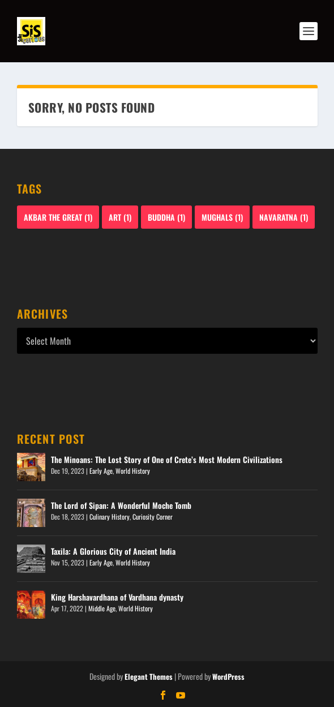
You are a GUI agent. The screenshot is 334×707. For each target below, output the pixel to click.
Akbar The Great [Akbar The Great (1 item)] (58, 217)
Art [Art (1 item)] (120, 217)
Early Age (101, 470)
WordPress (228, 676)
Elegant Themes (149, 676)
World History (132, 470)
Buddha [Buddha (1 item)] (166, 217)
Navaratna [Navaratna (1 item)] (283, 217)
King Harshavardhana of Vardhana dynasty (117, 597)
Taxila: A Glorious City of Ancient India (113, 551)
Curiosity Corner (152, 516)
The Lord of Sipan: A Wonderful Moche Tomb (121, 505)
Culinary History (109, 516)
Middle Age (101, 608)
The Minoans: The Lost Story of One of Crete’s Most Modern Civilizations (166, 459)
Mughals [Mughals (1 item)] (222, 217)
